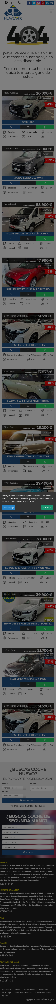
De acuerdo (47, 507)
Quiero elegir (9, 507)
